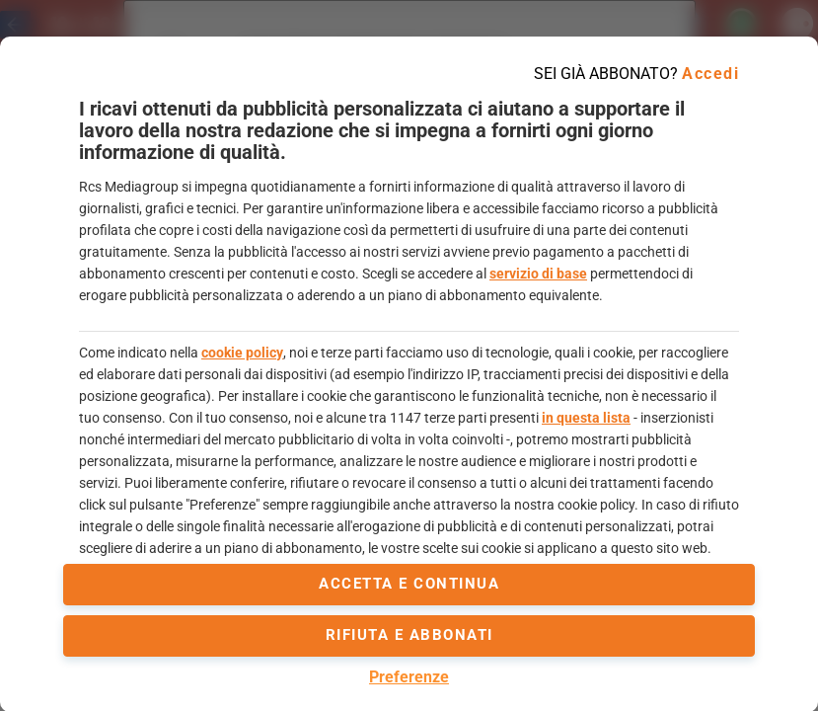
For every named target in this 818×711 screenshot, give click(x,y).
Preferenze (409, 677)
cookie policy (242, 352)
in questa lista (586, 418)
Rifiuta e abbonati (409, 635)
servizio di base (538, 273)
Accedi (710, 73)
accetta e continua (409, 583)
